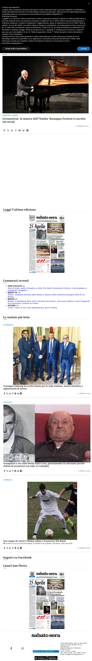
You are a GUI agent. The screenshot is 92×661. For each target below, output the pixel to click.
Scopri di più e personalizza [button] (15, 48)
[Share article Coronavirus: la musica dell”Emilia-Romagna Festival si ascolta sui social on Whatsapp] (20, 130)
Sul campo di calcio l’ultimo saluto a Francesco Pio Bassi (34, 541)
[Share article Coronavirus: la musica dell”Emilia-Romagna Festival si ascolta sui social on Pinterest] (16, 130)
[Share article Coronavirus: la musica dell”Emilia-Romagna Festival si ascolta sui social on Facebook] (4, 130)
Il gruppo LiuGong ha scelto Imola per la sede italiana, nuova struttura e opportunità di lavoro (43, 387)
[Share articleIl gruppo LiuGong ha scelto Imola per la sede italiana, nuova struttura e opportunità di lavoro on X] (7, 393)
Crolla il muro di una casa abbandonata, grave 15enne (32, 308)
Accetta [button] (84, 48)
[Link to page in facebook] (11, 648)
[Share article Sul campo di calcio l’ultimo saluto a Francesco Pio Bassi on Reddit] (18, 548)
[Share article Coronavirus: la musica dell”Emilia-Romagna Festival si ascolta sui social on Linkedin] (12, 130)
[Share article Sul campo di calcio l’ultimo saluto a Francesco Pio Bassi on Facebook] (4, 548)
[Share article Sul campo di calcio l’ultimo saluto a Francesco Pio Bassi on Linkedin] (10, 548)
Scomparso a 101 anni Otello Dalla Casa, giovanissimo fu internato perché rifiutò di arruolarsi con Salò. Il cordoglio (44, 464)
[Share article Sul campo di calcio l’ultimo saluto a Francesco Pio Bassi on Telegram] (21, 548)
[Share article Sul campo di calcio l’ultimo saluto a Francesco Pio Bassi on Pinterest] (13, 548)
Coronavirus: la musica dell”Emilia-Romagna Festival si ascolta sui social (44, 120)
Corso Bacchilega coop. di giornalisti (74, 643)
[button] (89, 3)
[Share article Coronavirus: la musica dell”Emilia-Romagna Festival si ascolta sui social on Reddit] (23, 130)
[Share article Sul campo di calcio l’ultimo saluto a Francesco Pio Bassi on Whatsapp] (15, 548)
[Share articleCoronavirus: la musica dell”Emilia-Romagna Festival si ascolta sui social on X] (8, 130)
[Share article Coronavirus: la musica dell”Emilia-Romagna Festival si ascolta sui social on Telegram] (27, 130)
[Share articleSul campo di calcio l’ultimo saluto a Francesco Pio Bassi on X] (7, 548)
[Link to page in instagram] (22, 648)
